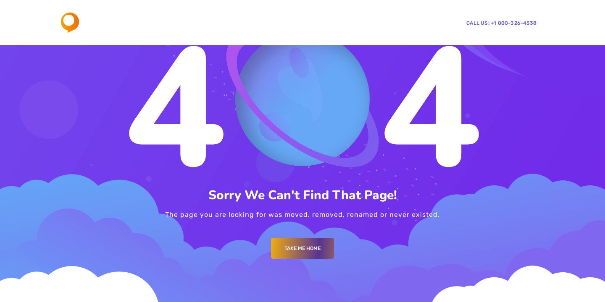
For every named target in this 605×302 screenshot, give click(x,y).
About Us (249, 22)
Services (285, 22)
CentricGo (407, 22)
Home (218, 22)
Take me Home (302, 248)
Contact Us (366, 22)
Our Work (327, 22)
